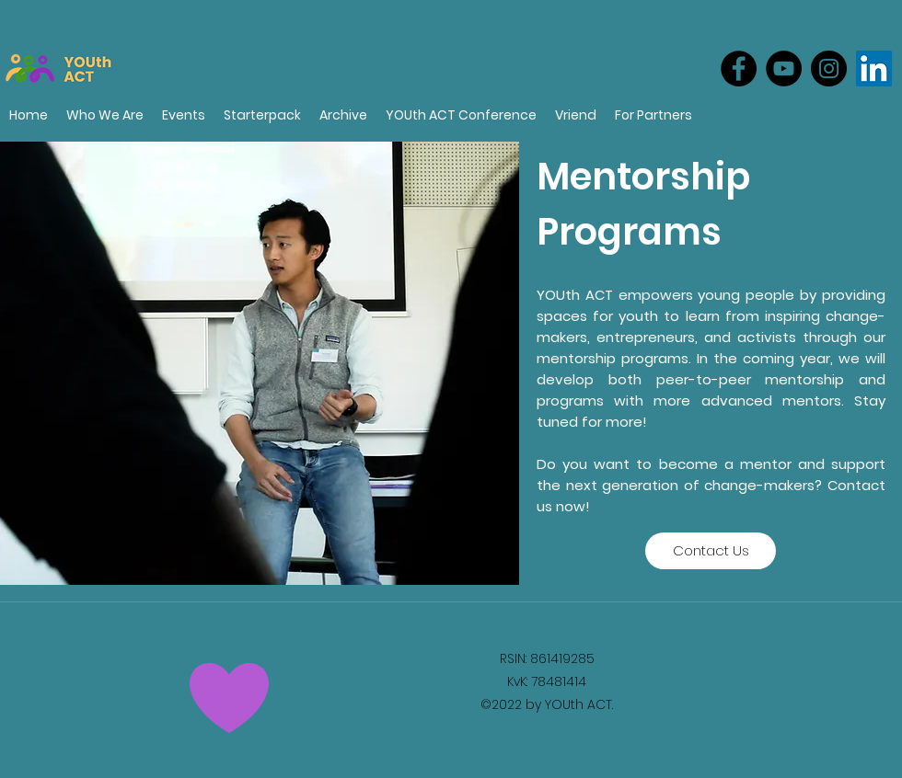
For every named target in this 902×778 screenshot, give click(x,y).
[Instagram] (829, 68)
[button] (653, 115)
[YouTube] (784, 68)
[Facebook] (739, 68)
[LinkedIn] (874, 68)
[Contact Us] (710, 550)
